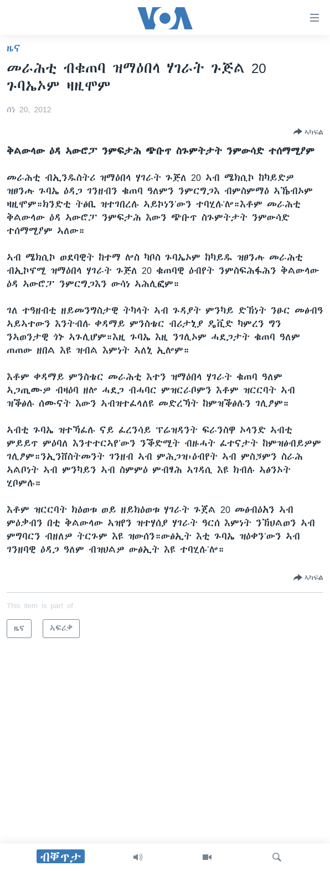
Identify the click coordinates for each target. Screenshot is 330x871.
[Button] (308, 131)
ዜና (13, 48)
